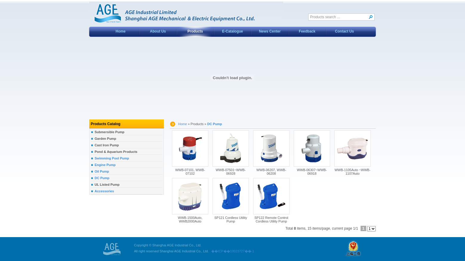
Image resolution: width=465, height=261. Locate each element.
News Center (270, 31)
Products (195, 31)
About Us (158, 31)
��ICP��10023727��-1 (231, 251)
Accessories (104, 191)
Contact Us (344, 31)
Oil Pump (102, 171)
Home (120, 31)
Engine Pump (105, 165)
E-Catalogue (232, 31)
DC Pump (102, 178)
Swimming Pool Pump (112, 158)
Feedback (307, 31)
